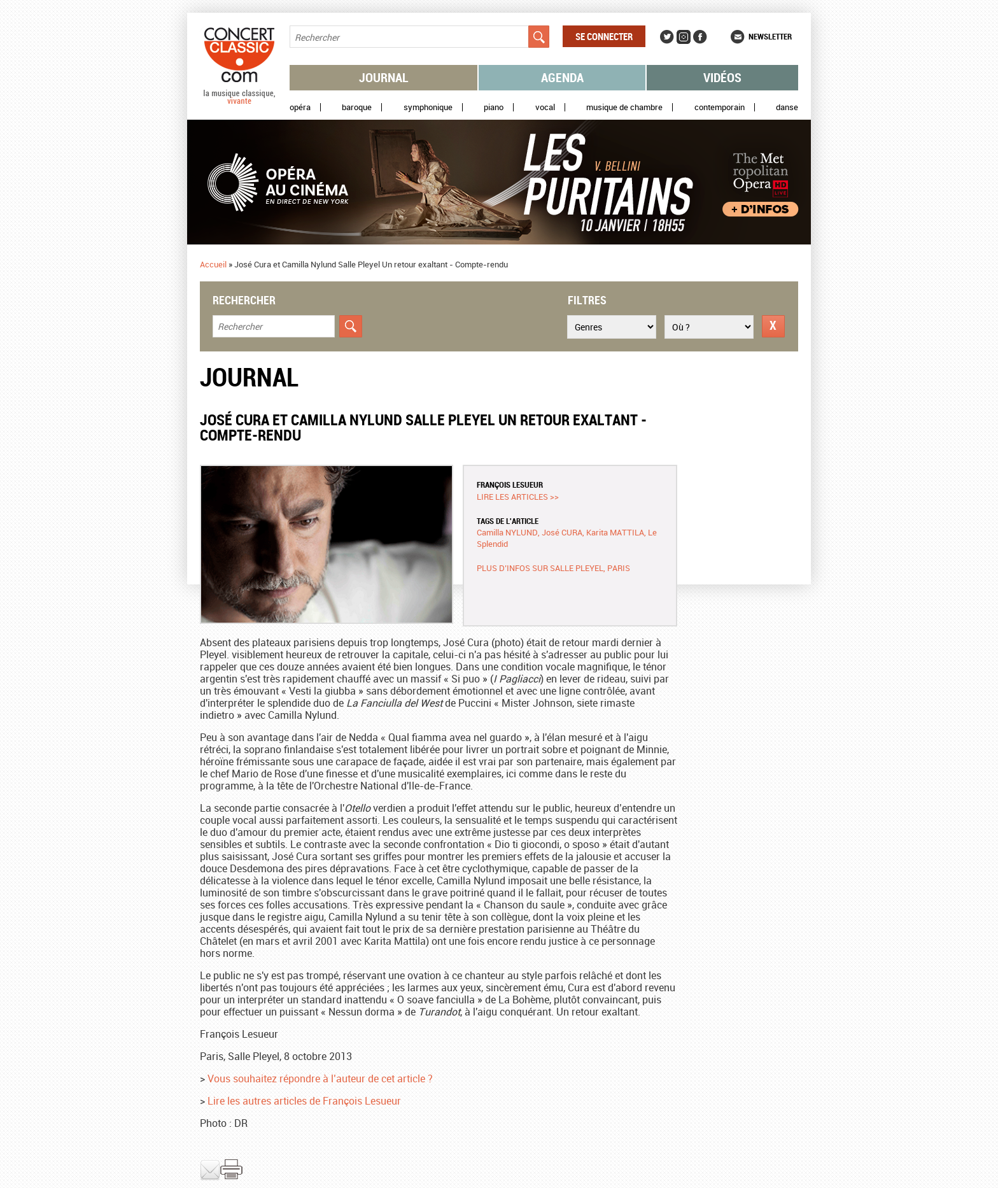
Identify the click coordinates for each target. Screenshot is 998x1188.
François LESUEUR (510, 484)
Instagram (684, 37)
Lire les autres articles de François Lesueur (304, 1101)
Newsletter (770, 36)
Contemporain (719, 107)
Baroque (357, 107)
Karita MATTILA (615, 532)
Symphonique (428, 107)
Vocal (545, 107)
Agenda (562, 77)
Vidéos (722, 77)
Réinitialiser (773, 326)
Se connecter (604, 36)
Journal (384, 77)
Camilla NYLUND (507, 532)
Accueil (213, 264)
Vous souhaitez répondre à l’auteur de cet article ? (320, 1078)
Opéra (300, 107)
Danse (787, 107)
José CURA (562, 532)
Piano (493, 107)
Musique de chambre (624, 107)
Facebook (700, 37)
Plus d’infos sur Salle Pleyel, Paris (553, 568)
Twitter (667, 37)
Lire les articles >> (518, 496)
